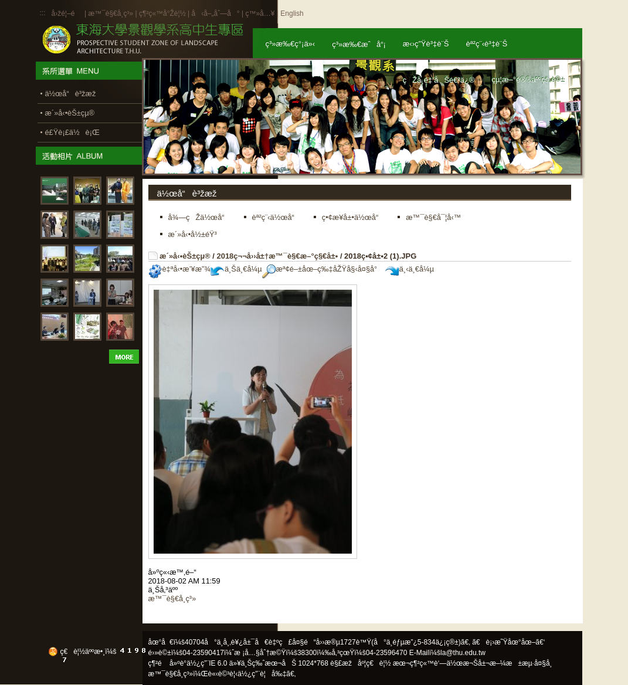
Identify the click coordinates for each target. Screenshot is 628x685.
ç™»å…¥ (259, 13)
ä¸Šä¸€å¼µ (236, 268)
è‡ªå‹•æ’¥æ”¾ (179, 268)
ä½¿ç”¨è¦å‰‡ (261, 674)
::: (43, 13)
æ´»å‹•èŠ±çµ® (185, 256)
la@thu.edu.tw (463, 653)
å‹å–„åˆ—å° (215, 13)
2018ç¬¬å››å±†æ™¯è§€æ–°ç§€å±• (277, 256)
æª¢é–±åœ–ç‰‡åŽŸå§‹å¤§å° (322, 268)
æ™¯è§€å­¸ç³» (111, 13)
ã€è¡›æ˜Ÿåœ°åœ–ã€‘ (508, 642)
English (291, 13)
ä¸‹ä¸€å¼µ (409, 268)
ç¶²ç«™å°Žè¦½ (162, 13)
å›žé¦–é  (67, 13)
